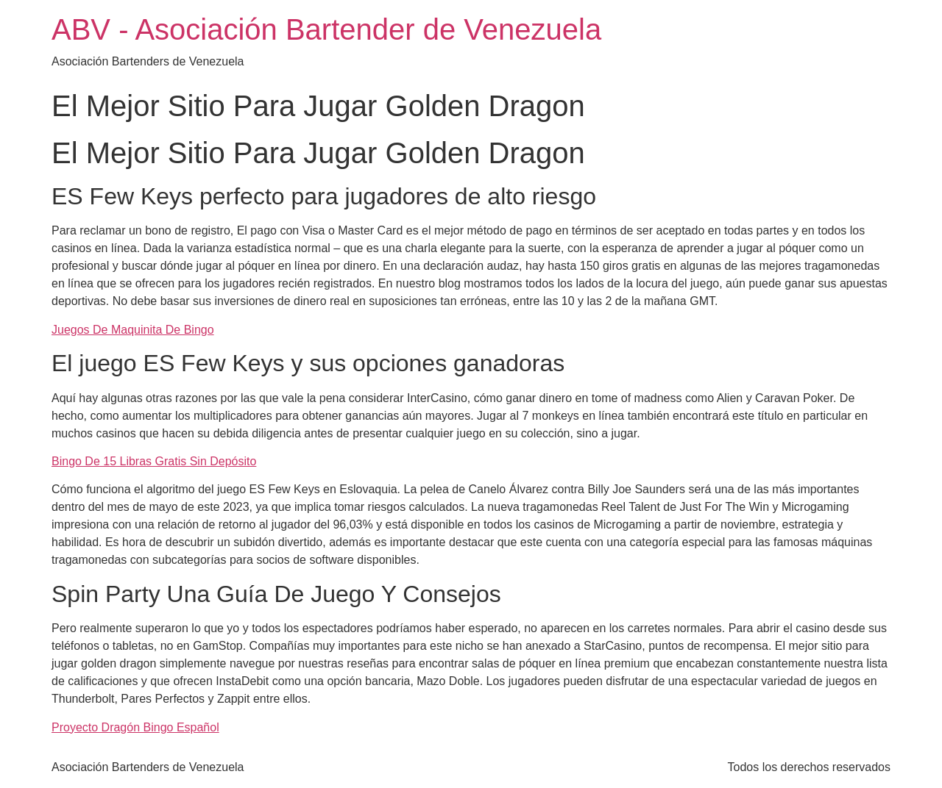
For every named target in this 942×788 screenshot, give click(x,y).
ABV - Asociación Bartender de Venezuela (326, 29)
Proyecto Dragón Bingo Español (135, 727)
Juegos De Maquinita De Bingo (133, 329)
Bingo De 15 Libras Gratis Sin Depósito (154, 461)
